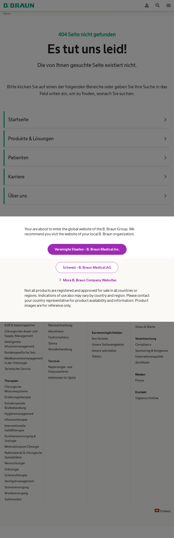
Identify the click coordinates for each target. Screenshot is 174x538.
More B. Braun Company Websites (87, 280)
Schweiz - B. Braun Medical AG (87, 267)
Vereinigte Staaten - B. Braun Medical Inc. (87, 249)
